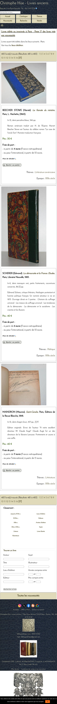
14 (12, 58)
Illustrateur (32, 563)
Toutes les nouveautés (28, 595)
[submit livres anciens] (22, 12)
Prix (29, 578)
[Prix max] (38, 582)
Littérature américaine (45, 172)
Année (31, 570)
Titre (5, 563)
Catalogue (23, 16)
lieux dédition (17, 45)
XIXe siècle (50, 178)
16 (17, 58)
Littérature (50, 477)
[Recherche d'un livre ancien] (10, 12)
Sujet (30, 555)
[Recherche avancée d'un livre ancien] (10, 589)
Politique (51, 349)
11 (5, 58)
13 (9, 58)
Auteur (6, 555)
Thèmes (29, 172)
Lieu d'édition (9, 570)
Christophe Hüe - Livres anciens (24, 3)
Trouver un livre (9, 550)
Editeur (6, 578)
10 (2, 58)
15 (14, 58)
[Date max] (38, 574)
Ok (47, 701)
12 (7, 58)
